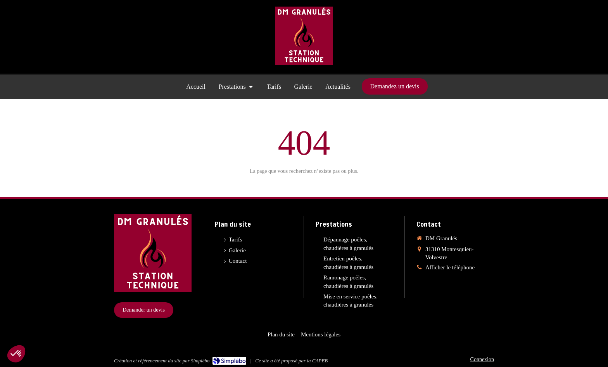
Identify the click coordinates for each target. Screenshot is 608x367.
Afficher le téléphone (450, 267)
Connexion (482, 359)
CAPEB (320, 361)
